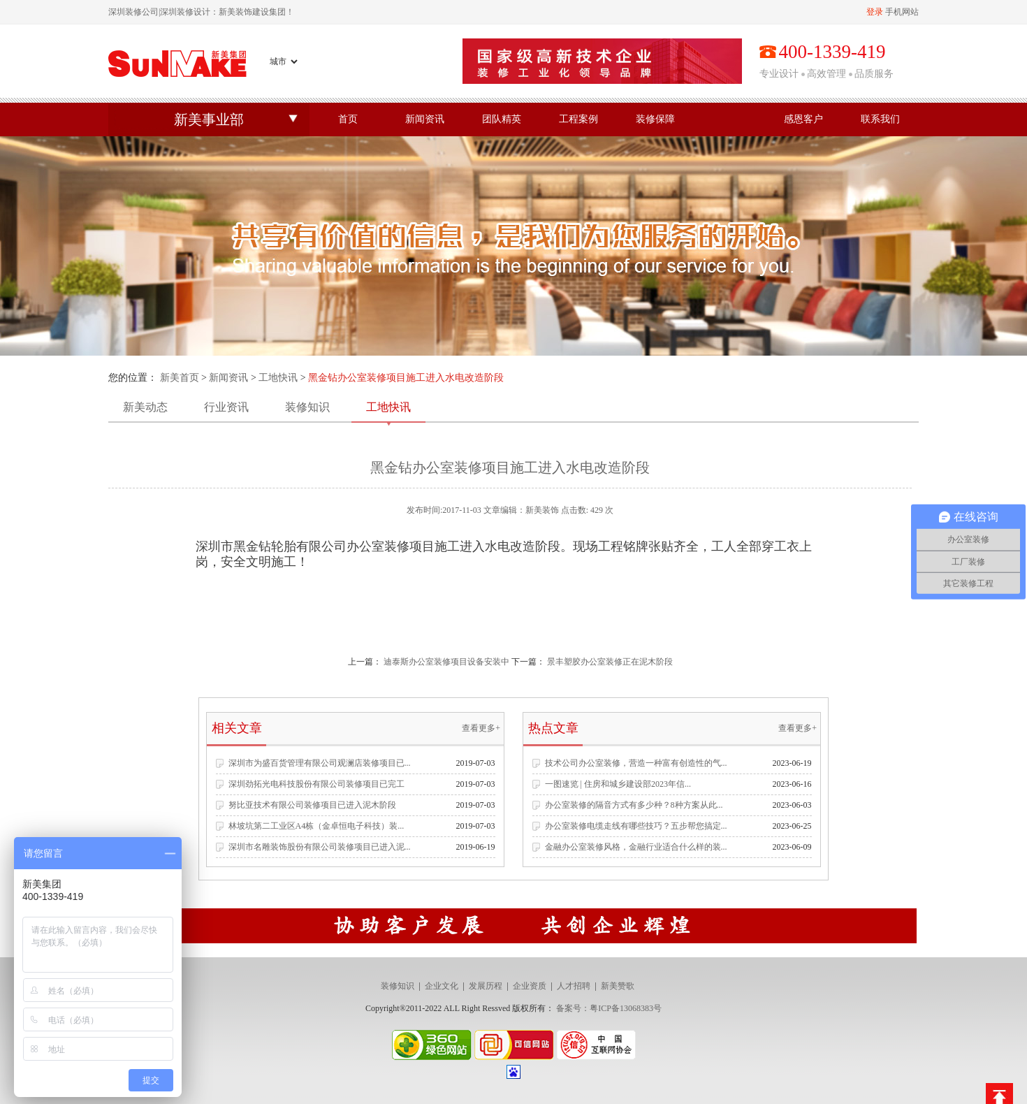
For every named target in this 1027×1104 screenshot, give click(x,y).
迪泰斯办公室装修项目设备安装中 (446, 662)
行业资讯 (226, 407)
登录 (874, 12)
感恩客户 (803, 119)
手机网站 (902, 12)
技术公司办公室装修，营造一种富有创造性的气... (636, 763)
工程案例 (578, 119)
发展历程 (485, 986)
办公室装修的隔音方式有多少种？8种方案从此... (634, 805)
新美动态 (145, 407)
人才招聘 (573, 986)
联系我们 (880, 119)
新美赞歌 (617, 986)
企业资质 (529, 986)
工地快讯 (278, 377)
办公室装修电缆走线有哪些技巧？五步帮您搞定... (636, 826)
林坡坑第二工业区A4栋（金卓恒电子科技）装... (316, 826)
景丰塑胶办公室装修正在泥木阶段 (610, 662)
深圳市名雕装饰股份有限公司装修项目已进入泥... (319, 847)
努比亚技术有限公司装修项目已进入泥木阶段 (312, 805)
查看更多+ (481, 728)
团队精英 (501, 119)
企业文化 (441, 986)
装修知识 (307, 407)
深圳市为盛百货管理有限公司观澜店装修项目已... (319, 763)
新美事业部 (209, 119)
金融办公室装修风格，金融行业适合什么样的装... (636, 847)
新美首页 (179, 377)
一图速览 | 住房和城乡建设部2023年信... (618, 784)
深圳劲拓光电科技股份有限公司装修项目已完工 (316, 784)
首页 (348, 119)
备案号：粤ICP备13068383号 (609, 1008)
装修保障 (655, 119)
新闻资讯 (424, 119)
